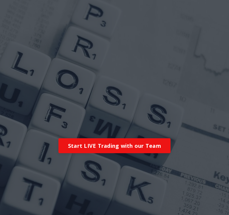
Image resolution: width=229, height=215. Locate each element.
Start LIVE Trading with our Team (114, 145)
